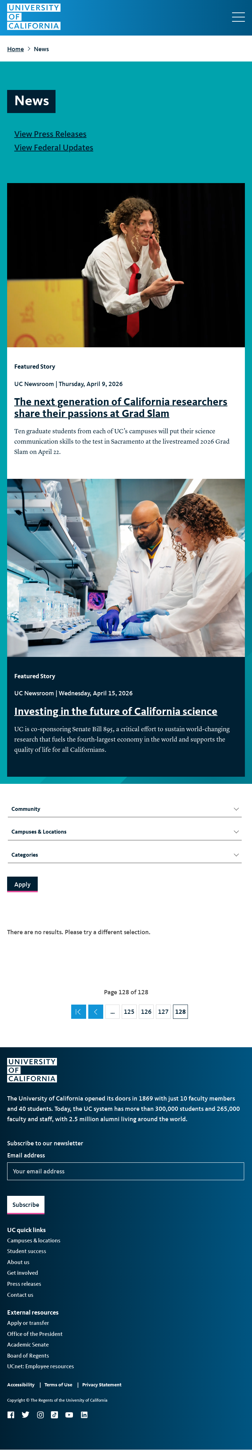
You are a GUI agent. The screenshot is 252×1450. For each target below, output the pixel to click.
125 (130, 1010)
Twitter (25, 1414)
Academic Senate (28, 1344)
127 (164, 1010)
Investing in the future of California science (115, 711)
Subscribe (25, 1205)
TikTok (54, 1414)
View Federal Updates (53, 148)
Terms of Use (58, 1385)
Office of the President (35, 1334)
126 (147, 1010)
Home (15, 49)
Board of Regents (28, 1355)
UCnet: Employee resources (40, 1366)
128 (181, 1010)
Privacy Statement (101, 1385)
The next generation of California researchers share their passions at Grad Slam (120, 407)
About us (18, 1262)
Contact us (20, 1294)
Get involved (22, 1272)
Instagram (40, 1414)
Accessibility (21, 1385)
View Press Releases (50, 134)
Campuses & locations (34, 1240)
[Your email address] (125, 1171)
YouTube (69, 1414)
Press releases (24, 1283)
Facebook (10, 1414)
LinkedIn (84, 1414)
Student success (26, 1251)
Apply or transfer (28, 1323)
